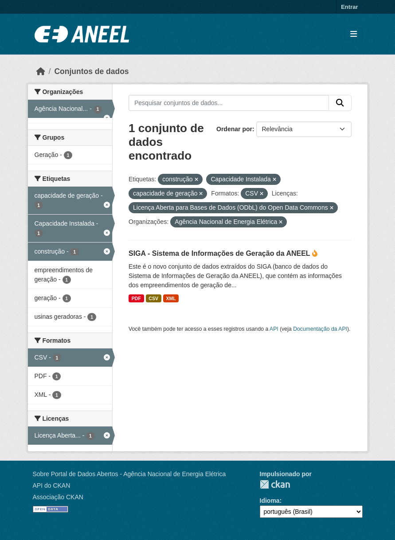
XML (171, 298)
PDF (136, 298)
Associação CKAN (58, 497)
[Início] (40, 71)
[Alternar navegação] (353, 34)
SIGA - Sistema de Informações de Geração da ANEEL (220, 253)
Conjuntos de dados (91, 71)
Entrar (349, 7)
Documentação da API (320, 329)
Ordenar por (234, 129)
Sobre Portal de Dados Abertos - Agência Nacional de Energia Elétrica (129, 473)
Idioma (270, 500)
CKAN (275, 484)
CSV (153, 298)
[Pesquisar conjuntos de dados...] (229, 103)
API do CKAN (51, 485)
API (274, 329)
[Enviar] (340, 103)
